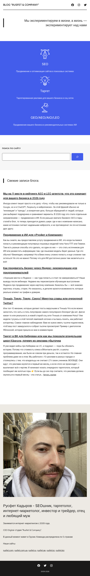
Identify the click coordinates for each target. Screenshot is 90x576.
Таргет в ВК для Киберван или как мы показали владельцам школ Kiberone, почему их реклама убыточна (42, 338)
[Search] (77, 157)
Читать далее (49, 374)
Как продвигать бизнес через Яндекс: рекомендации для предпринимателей (40, 270)
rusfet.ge (41, 550)
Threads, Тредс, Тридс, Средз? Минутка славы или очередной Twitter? (42, 301)
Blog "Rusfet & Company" (21, 4)
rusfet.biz (60, 550)
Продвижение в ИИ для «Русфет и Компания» (33, 234)
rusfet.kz (51, 550)
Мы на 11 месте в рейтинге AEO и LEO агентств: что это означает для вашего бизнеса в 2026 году (44, 196)
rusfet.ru (32, 550)
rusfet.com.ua (20, 550)
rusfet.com (8, 550)
